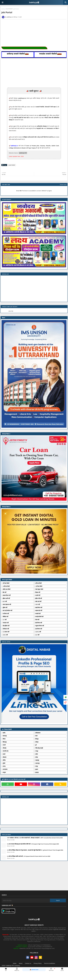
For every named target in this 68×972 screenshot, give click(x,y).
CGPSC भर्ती (38, 632)
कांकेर (36, 754)
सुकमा (36, 769)
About (20, 963)
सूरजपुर (37, 772)
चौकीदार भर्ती (5, 616)
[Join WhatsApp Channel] (65, 697)
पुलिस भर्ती (5, 607)
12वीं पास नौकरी (38, 586)
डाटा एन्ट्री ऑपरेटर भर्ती (7, 610)
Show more (63, 184)
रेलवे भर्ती (37, 619)
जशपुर (36, 751)
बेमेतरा (4, 739)
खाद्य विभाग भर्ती (38, 607)
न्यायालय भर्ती (5, 623)
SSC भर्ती (37, 635)
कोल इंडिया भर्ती (6, 625)
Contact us (28, 963)
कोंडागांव (4, 757)
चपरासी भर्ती (37, 613)
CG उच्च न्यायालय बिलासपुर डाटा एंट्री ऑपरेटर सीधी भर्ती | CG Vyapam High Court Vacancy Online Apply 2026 (33, 844)
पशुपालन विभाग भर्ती (39, 625)
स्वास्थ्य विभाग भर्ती (6, 595)
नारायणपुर (37, 763)
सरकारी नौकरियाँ (9, 9)
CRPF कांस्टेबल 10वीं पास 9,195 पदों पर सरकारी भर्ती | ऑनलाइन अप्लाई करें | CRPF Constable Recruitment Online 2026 (35, 838)
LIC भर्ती (4, 619)
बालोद (4, 733)
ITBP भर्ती (37, 604)
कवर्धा (4, 754)
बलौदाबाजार (37, 733)
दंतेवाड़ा (36, 742)
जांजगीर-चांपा (5, 751)
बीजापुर (36, 739)
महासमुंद (37, 760)
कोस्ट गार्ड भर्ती (38, 601)
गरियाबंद (4, 748)
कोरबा (36, 757)
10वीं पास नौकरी (6, 586)
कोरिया (4, 760)
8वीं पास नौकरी (38, 583)
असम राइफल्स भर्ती (7, 604)
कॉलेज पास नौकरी (6, 589)
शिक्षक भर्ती (37, 592)
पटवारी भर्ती (37, 595)
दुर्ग (36, 745)
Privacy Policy (38, 963)
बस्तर (36, 736)
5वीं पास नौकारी (6, 583)
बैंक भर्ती (4, 592)
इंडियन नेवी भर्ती (38, 598)
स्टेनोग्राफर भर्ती (6, 629)
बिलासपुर (5, 742)
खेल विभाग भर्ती (38, 623)
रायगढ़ (4, 766)
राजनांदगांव (5, 769)
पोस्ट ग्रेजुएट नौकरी (39, 589)
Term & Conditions (49, 963)
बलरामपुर (5, 736)
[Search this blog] (26, 900)
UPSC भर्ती (5, 635)
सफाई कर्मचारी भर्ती (39, 616)
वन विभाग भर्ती (6, 613)
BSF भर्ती (5, 601)
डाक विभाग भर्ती (38, 629)
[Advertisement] (34, 288)
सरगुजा (4, 772)
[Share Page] (65, 702)
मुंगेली (4, 763)
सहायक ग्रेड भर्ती (38, 610)
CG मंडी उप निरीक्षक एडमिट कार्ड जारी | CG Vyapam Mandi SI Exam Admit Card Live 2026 (28, 856)
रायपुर (36, 766)
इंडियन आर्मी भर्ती (6, 598)
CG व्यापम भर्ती (6, 632)
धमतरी (4, 745)
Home (3, 9)
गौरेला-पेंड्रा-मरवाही (39, 748)
